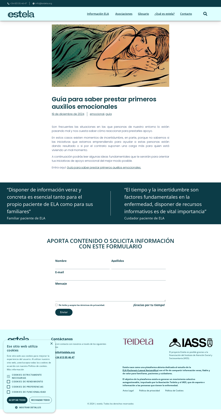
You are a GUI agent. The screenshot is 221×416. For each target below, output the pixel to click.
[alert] (29, 376)
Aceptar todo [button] (17, 400)
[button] (205, 13)
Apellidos (117, 267)
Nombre (60, 267)
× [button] (51, 343)
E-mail (59, 278)
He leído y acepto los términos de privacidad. (82, 312)
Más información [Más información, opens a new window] (15, 369)
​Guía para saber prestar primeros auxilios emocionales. (104, 174)
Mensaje (61, 290)
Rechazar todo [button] (40, 400)
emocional (97, 121)
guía (108, 121)
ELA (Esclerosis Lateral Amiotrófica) (140, 376)
